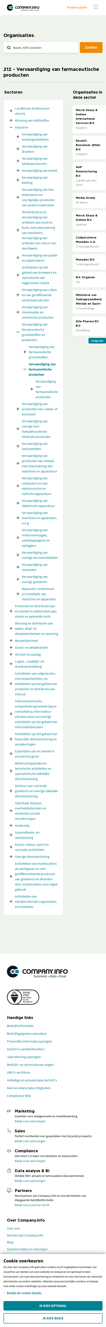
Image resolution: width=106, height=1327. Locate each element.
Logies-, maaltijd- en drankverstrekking (29, 664)
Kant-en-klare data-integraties (29, 1088)
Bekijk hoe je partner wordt (32, 1205)
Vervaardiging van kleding (35, 180)
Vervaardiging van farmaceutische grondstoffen (42, 352)
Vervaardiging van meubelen (35, 567)
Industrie (21, 127)
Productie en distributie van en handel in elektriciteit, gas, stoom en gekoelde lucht (36, 611)
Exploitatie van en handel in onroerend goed (35, 753)
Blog (10, 1242)
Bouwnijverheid (26, 640)
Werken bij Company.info (25, 1235)
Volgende (97, 341)
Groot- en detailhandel (31, 647)
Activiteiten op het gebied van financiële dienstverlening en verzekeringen (36, 739)
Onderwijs (22, 825)
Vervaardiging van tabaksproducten (35, 161)
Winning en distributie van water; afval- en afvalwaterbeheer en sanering (36, 628)
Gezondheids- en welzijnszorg (27, 835)
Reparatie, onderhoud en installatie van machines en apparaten (39, 593)
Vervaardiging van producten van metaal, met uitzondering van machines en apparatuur (39, 463)
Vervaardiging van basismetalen (35, 446)
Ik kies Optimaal (52, 1306)
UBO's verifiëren (18, 1072)
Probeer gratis (77, 7)
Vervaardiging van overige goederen (35, 579)
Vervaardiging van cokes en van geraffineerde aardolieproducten (39, 295)
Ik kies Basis (53, 1318)
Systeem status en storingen (27, 1249)
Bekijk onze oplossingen (30, 1121)
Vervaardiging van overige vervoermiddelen (40, 555)
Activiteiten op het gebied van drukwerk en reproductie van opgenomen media (39, 275)
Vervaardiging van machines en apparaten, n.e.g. (39, 517)
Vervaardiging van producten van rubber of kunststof (39, 409)
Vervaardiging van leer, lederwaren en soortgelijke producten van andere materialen (38, 197)
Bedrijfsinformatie (20, 1025)
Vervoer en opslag (28, 654)
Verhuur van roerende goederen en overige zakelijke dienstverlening (36, 790)
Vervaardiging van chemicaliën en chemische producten (37, 312)
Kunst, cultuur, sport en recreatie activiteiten (32, 847)
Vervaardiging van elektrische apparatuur (38, 503)
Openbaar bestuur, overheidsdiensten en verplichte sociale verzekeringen (30, 811)
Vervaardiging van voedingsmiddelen (35, 136)
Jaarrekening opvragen (24, 1057)
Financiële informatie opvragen (29, 1041)
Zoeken (91, 47)
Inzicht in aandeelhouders (26, 1049)
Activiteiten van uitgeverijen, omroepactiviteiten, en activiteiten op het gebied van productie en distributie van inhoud (36, 683)
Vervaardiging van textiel (39, 170)
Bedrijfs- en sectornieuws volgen (30, 1064)
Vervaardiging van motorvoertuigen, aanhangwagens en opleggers (36, 538)
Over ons (13, 1228)
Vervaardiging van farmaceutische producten (42, 369)
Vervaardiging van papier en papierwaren (40, 257)
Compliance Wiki (19, 1095)
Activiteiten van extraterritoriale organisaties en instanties (36, 901)
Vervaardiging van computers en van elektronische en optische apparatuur (37, 486)
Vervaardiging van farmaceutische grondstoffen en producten (35, 332)
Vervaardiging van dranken (35, 149)
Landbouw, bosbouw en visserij (32, 111)
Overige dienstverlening (32, 856)
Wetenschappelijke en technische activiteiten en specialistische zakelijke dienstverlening (33, 771)
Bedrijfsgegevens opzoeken (27, 1033)
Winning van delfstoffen (32, 120)
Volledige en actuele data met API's (32, 1080)
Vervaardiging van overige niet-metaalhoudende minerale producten (36, 429)
